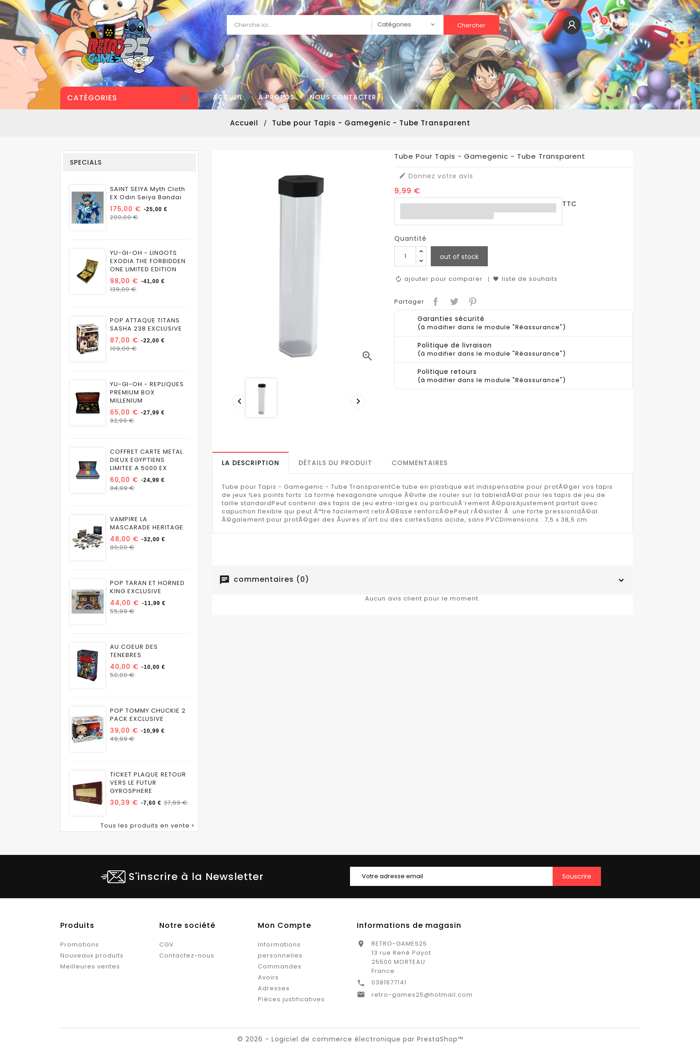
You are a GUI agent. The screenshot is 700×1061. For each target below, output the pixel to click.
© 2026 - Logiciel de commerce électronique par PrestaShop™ (350, 1039)
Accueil (228, 97)
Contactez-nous (186, 955)
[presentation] (236, 399)
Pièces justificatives (291, 999)
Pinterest (471, 300)
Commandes (280, 966)
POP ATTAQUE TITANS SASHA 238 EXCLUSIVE (146, 324)
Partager (434, 300)
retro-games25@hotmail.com (422, 994)
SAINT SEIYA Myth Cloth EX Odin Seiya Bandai (147, 193)
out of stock (459, 256)
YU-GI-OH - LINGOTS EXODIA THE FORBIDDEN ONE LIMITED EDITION (148, 261)
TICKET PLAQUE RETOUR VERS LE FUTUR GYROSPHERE (148, 783)
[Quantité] (405, 256)
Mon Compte (284, 925)
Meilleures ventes (90, 966)
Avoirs (268, 977)
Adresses (274, 988)
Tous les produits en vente (148, 826)
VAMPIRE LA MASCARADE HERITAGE (146, 523)
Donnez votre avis (436, 176)
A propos (276, 97)
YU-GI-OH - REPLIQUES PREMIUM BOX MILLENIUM (147, 392)
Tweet (453, 300)
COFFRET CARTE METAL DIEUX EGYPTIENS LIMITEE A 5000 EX (146, 460)
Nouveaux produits (92, 955)
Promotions (79, 944)
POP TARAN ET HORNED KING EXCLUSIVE (147, 587)
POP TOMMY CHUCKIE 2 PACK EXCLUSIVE (148, 715)
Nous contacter (343, 97)
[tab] (250, 463)
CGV (166, 944)
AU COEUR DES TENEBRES (134, 651)
